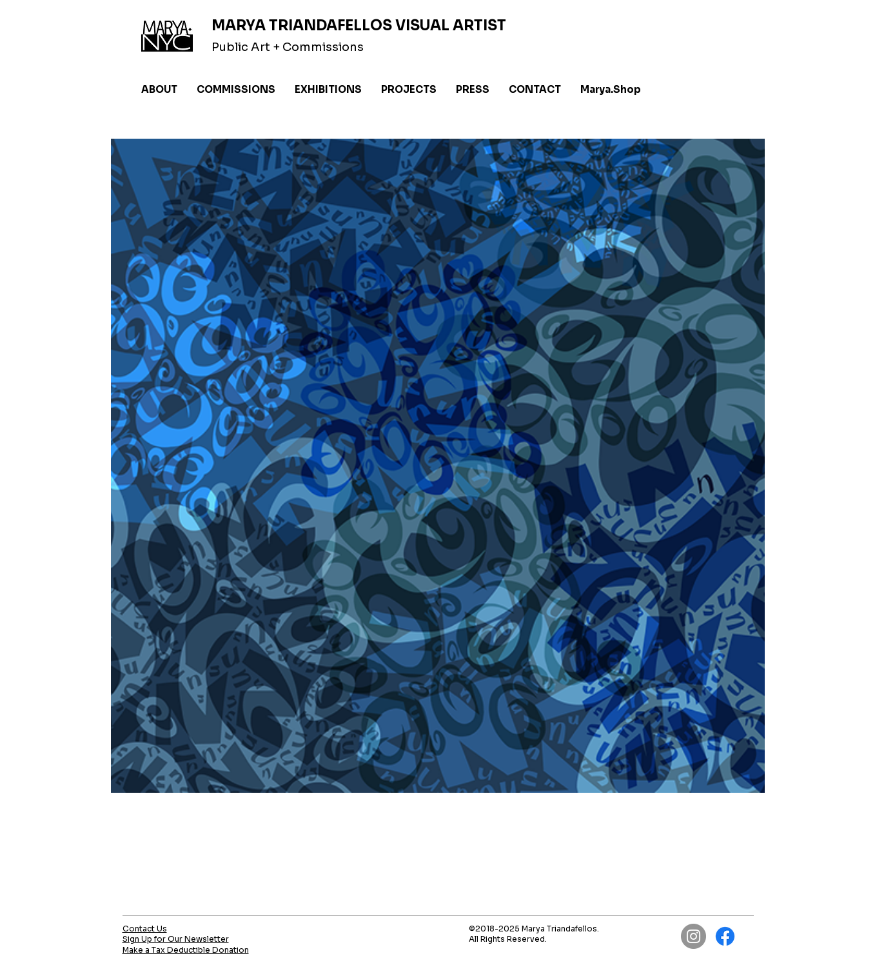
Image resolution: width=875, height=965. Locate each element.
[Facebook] (725, 936)
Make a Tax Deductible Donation (186, 950)
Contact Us (145, 928)
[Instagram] (693, 936)
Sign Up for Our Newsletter (176, 939)
